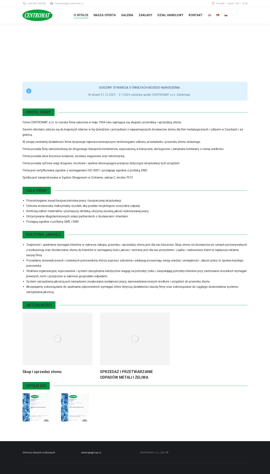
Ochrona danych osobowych (38, 452)
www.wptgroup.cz (91, 452)
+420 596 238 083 (34, 3)
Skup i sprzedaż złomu (42, 371)
